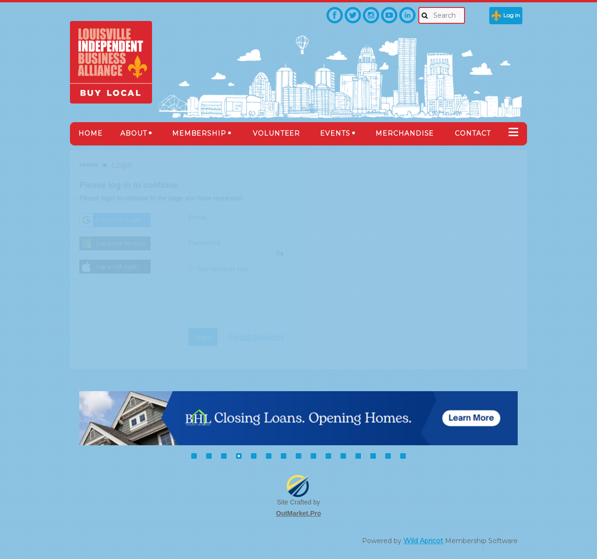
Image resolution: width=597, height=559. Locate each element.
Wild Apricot (423, 541)
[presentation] (259, 305)
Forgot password (256, 337)
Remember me (223, 269)
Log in (511, 15)
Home (88, 164)
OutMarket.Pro (298, 513)
